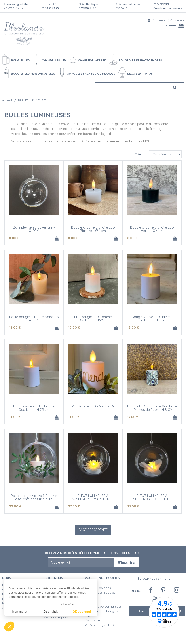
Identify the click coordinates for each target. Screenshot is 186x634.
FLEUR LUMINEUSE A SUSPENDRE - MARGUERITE (93, 497)
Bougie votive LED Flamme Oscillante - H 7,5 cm (34, 408)
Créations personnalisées (103, 606)
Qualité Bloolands (98, 588)
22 (15, 506)
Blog (136, 591)
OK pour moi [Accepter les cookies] (82, 612)
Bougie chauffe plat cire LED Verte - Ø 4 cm (152, 229)
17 (132, 417)
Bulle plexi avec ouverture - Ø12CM (34, 229)
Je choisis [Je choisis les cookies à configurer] (50, 612)
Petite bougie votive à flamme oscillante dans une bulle (34, 497)
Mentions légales (56, 617)
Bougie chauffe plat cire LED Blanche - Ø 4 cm (93, 229)
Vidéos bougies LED (99, 625)
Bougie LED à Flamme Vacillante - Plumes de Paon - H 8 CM (152, 408)
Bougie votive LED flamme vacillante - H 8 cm (152, 318)
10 (74, 327)
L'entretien (92, 620)
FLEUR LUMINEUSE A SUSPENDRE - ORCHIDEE (152, 497)
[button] (9, 626)
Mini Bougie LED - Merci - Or (92, 406)
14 (15, 417)
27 (74, 506)
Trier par (141, 154)
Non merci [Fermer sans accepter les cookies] (19, 612)
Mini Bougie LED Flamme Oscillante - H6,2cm (93, 318)
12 (15, 327)
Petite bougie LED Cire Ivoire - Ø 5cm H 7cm (34, 318)
